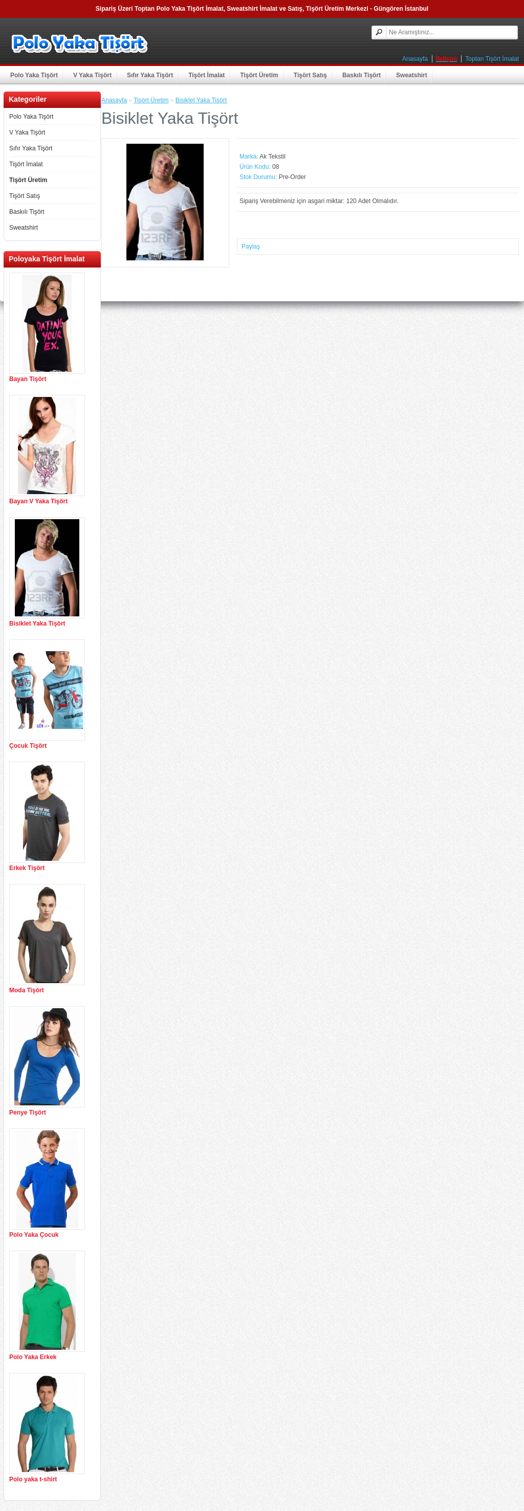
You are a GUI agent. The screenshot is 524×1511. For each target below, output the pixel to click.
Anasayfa (415, 58)
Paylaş (251, 246)
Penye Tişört (27, 1112)
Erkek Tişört (27, 868)
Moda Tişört (26, 990)
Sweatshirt (411, 75)
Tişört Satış (310, 75)
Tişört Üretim (259, 75)
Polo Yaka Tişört (34, 75)
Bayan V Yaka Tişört (38, 501)
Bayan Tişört (27, 379)
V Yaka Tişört (92, 75)
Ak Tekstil (272, 156)
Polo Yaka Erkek (33, 1357)
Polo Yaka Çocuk (34, 1234)
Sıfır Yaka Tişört (150, 75)
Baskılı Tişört (361, 75)
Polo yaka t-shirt (33, 1479)
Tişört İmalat (206, 75)
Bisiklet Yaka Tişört (37, 623)
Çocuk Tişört (28, 745)
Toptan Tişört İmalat (492, 58)
